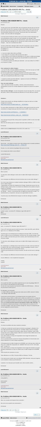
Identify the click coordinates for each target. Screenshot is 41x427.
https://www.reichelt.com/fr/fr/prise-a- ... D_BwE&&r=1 (13, 112)
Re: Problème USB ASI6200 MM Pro (11, 136)
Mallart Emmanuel (12, 128)
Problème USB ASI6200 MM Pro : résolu (15, 9)
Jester (23, 423)
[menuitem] (4, 4)
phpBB (16, 420)
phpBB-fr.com (22, 422)
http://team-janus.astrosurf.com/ (7, 159)
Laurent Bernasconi (5, 217)
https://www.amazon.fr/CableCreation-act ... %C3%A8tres (14, 104)
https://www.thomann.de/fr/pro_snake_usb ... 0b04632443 (14, 115)
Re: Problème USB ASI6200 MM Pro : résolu (14, 318)
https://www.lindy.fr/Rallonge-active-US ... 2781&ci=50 (13, 145)
